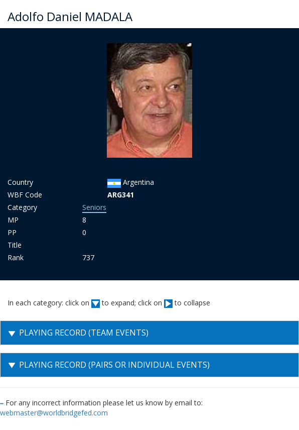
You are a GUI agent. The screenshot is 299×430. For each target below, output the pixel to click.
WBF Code (25, 194)
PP (12, 232)
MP (13, 220)
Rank (16, 257)
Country (20, 182)
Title (15, 245)
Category (22, 207)
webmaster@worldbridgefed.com (54, 412)
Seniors (94, 207)
